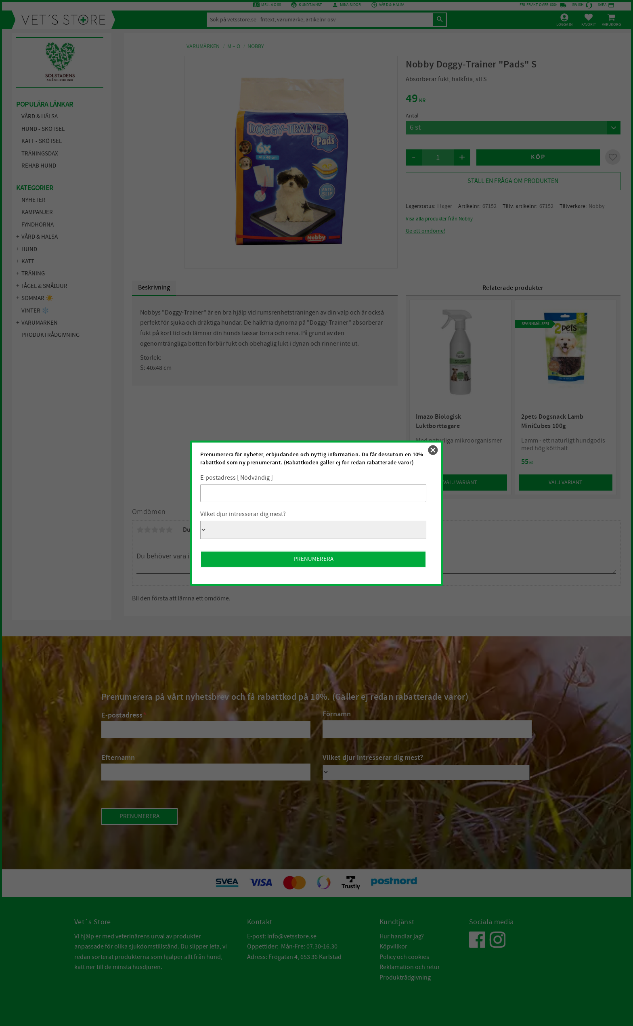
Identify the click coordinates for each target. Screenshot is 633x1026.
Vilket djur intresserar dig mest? (243, 514)
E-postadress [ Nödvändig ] (236, 478)
